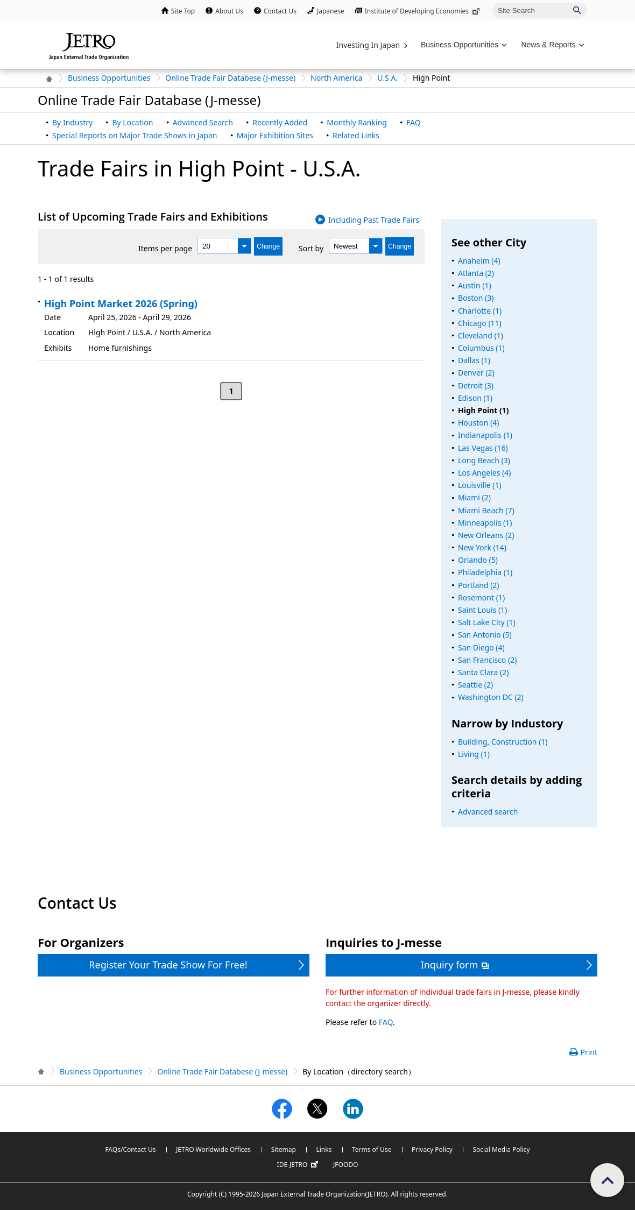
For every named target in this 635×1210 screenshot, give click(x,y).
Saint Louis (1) (482, 610)
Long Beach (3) (484, 460)
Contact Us (280, 11)
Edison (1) (475, 398)
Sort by (311, 248)
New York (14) (482, 547)
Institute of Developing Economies (423, 11)
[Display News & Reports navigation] (551, 45)
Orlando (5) (478, 560)
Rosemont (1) (481, 597)
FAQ (413, 122)
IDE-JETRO (299, 1165)
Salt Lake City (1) (487, 622)
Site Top (183, 11)
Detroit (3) (475, 385)
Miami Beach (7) (486, 510)
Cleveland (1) (480, 335)
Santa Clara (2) (483, 672)
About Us (229, 11)
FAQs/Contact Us (130, 1149)
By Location (132, 122)
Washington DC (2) (491, 697)
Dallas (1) (474, 360)
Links (323, 1149)
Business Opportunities (109, 78)
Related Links (356, 135)
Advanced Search (203, 122)
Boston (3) (476, 298)
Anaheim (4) (479, 261)
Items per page (165, 248)
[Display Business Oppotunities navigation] (463, 45)
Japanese (330, 11)
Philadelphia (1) (485, 572)
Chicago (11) (480, 323)
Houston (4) (478, 423)
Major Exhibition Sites (275, 135)
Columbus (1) (481, 348)
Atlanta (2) (476, 273)
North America (336, 78)
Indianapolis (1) (485, 435)
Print (588, 1052)
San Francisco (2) (487, 660)
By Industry (72, 122)
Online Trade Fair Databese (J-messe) (230, 78)
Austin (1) (474, 285)
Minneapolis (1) (485, 523)
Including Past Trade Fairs (373, 220)
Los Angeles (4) (484, 473)
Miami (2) (474, 497)
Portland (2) (478, 585)
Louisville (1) (480, 485)
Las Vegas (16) (483, 448)
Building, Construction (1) (503, 742)
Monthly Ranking (356, 122)
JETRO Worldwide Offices (213, 1149)
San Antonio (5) (485, 634)
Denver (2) (476, 372)
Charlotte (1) (480, 311)
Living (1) (474, 754)
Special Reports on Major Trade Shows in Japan (134, 135)
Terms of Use (371, 1149)
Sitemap (283, 1149)
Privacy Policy (432, 1149)
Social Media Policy (501, 1149)
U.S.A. (387, 78)
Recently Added (279, 122)
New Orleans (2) (486, 535)
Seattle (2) (475, 685)
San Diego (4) (481, 647)
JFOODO (345, 1164)
